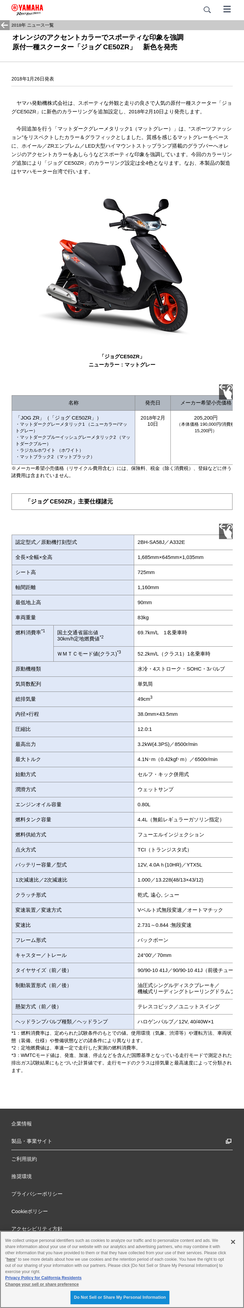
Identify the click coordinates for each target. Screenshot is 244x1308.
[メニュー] (227, 8)
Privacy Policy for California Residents (43, 1277)
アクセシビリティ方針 (37, 1229)
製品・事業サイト (31, 1141)
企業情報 (21, 1123)
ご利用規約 (24, 1159)
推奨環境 (21, 1176)
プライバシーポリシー (37, 1194)
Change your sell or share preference (42, 1284)
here (11, 1259)
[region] (122, 1269)
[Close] (233, 1241)
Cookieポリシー (29, 1211)
